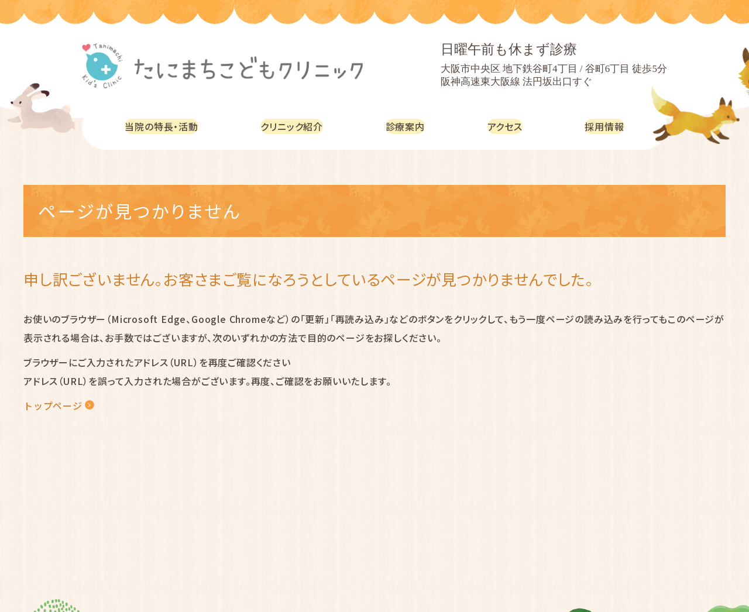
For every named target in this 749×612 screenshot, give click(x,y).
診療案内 (411, 126)
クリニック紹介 (299, 126)
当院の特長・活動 (164, 126)
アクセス (508, 126)
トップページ (53, 405)
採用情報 (606, 126)
